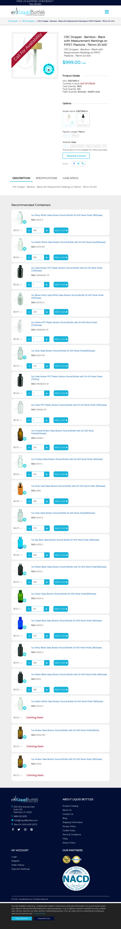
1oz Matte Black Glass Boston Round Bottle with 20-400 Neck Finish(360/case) (68, 568)
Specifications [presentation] (46, 179)
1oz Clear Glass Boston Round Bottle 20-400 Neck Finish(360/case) (63, 352)
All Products (13, 22)
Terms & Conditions (72, 836)
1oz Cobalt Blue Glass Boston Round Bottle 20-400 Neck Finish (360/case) (66, 622)
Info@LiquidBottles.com (26, 821)
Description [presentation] (21, 179)
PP (104, 147)
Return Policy (69, 844)
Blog (65, 819)
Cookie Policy (69, 832)
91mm (75, 137)
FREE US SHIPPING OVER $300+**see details (35, 2)
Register (15, 862)
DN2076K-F (83, 121)
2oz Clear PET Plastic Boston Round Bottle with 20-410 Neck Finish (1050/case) (69, 406)
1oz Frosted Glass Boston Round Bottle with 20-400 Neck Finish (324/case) (67, 460)
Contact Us (68, 815)
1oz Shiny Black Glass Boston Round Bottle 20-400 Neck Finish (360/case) (66, 649)
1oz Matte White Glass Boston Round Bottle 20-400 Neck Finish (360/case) (67, 702)
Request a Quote (76, 157)
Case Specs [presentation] (70, 179)
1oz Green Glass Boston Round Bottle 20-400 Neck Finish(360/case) (63, 595)
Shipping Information (73, 823)
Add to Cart (61, 231)
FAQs (65, 840)
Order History (17, 866)
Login (14, 858)
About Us (67, 811)
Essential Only (44, 918)
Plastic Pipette (93, 147)
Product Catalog (70, 807)
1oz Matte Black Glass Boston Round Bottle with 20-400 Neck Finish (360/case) (69, 676)
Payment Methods (20, 870)
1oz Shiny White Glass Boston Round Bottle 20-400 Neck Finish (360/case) (66, 216)
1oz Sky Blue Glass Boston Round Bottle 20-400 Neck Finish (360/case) (65, 541)
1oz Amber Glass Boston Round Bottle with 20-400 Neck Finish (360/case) (66, 760)
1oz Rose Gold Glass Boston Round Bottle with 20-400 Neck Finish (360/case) (68, 487)
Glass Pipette (77, 147)
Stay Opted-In (22, 918)
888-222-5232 (20, 817)
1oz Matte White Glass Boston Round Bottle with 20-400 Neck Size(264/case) (68, 243)
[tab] (21, 179)
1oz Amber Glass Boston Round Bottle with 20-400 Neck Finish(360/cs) (65, 731)
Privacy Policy (69, 827)
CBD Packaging (28, 22)
